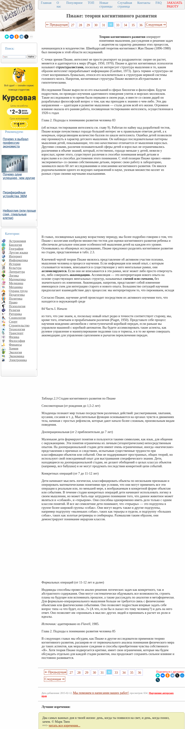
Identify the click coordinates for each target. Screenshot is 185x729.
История (15, 264)
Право (13, 302)
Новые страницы (105, 4)
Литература (17, 271)
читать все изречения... (64, 725)
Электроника (18, 360)
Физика (14, 337)
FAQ (159, 3)
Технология (17, 329)
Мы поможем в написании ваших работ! (101, 693)
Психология (17, 306)
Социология (17, 318)
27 (72, 25)
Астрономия (17, 241)
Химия (13, 348)
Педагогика (17, 295)
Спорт (13, 321)
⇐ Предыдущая (57, 24)
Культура (15, 268)
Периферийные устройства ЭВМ (15, 194)
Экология (15, 352)
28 (80, 25)
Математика (17, 279)
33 (117, 25)
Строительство (19, 325)
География (16, 248)
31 (103, 25)
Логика (14, 275)
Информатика (18, 260)
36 (141, 25)
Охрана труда (18, 291)
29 (88, 25)
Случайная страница (125, 4)
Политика (15, 298)
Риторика (15, 314)
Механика (16, 287)
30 (96, 25)
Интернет (15, 256)
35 (133, 25)
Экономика (16, 356)
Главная (46, 3)
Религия (14, 310)
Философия (17, 341)
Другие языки (18, 252)
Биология (15, 245)
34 (125, 25)
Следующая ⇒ (156, 24)
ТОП (91, 3)
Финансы (15, 344)
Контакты (143, 3)
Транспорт (16, 333)
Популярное (74, 3)
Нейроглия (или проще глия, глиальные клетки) (19, 214)
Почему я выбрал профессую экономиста (15, 142)
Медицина (16, 283)
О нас (59, 4)
